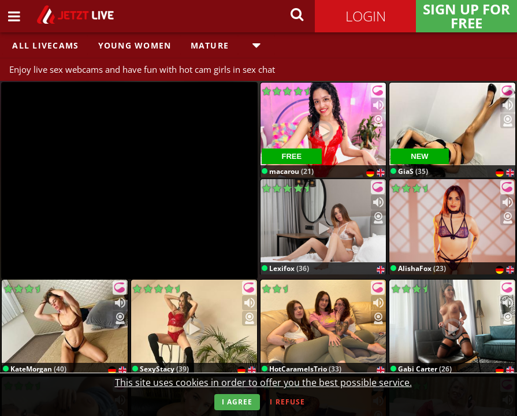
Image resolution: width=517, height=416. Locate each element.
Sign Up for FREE (466, 16)
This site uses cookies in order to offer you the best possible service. (263, 382)
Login (365, 15)
